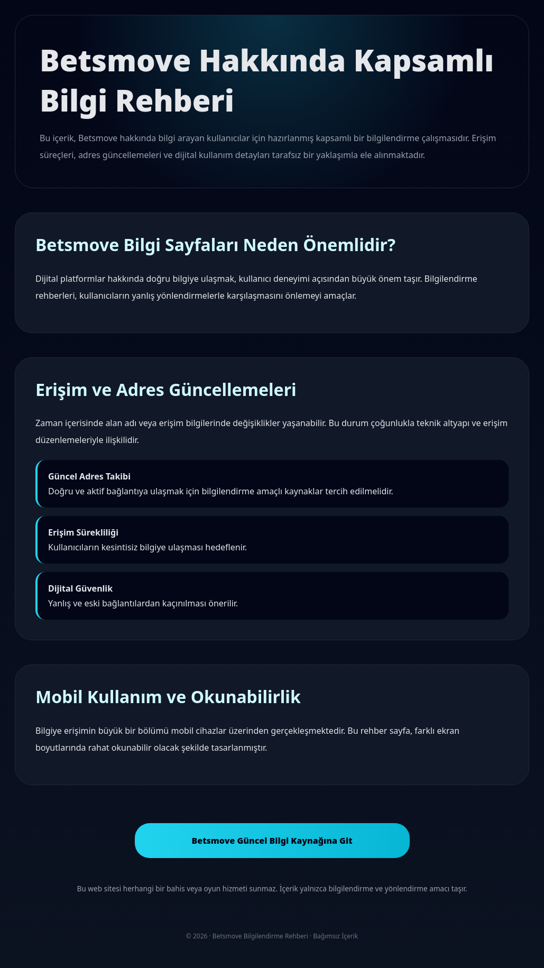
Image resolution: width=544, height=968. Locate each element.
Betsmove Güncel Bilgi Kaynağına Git (271, 840)
